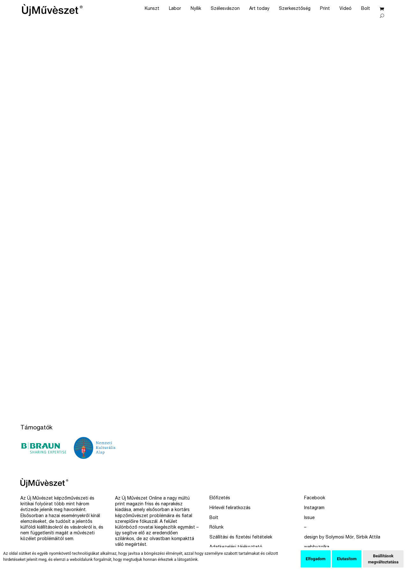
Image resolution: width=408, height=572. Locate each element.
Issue (309, 518)
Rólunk (216, 527)
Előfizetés (219, 498)
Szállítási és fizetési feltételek (240, 537)
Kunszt (152, 9)
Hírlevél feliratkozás (230, 508)
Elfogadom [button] (315, 558)
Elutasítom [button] (346, 558)
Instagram (314, 508)
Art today (259, 9)
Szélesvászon (225, 9)
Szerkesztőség (294, 9)
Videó (345, 9)
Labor (175, 9)
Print (325, 9)
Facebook (314, 498)
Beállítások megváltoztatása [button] (383, 558)
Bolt (365, 9)
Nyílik (196, 9)
